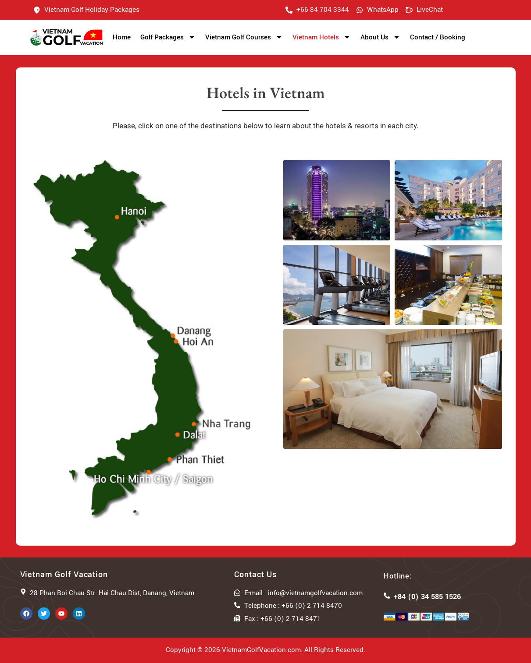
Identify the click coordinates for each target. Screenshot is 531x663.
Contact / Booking (437, 37)
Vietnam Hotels (321, 37)
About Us (380, 37)
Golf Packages (168, 37)
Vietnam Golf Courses (244, 37)
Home (122, 37)
